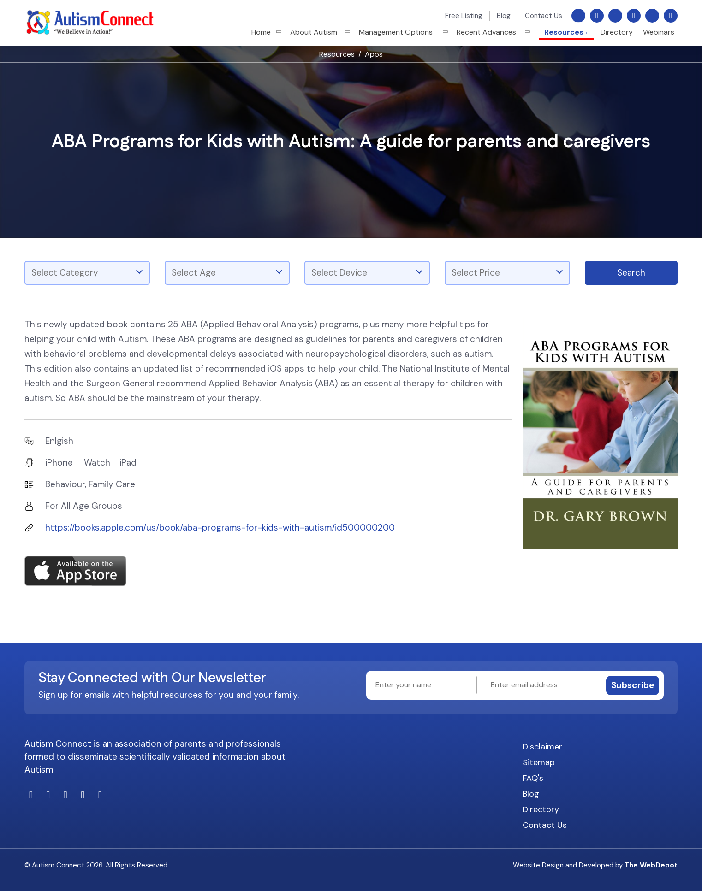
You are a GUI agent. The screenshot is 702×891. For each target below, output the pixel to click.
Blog (504, 15)
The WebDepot (651, 865)
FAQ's (533, 778)
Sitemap (539, 762)
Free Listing (463, 15)
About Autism (319, 32)
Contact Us (543, 15)
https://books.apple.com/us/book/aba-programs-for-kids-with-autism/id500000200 (220, 527)
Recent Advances (492, 32)
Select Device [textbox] (339, 272)
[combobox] (87, 273)
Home (266, 32)
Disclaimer (542, 746)
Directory (617, 32)
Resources (563, 32)
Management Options (401, 32)
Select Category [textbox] (64, 272)
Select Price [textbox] (476, 272)
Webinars (658, 32)
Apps (374, 54)
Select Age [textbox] (194, 272)
